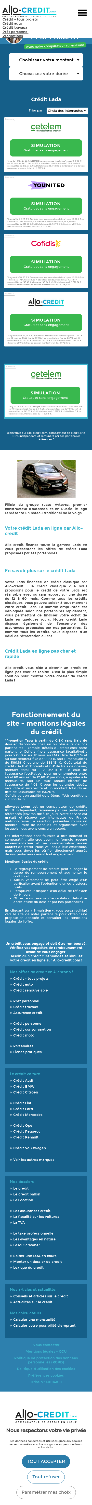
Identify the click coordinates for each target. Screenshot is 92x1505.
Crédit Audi (23, 1081)
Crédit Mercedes (27, 1115)
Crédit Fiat (22, 1103)
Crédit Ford (23, 1109)
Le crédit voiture (25, 1074)
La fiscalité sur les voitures (36, 1217)
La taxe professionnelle (33, 1233)
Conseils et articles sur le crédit (40, 1296)
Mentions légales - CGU (46, 1351)
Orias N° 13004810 (46, 1382)
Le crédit (21, 1188)
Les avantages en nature (34, 1239)
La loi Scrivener (26, 1245)
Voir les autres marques (33, 1160)
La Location (23, 1200)
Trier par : (36, 110)
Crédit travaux (14, 28)
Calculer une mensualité (34, 1320)
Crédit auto (12, 24)
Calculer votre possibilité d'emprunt (44, 1326)
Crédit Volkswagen (29, 1148)
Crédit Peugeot (26, 1131)
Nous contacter (46, 1345)
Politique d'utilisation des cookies (46, 1369)
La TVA (19, 1223)
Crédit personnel (27, 1024)
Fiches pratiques (27, 1052)
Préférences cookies (46, 1375)
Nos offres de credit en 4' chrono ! (41, 972)
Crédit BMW (24, 1086)
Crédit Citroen (25, 1092)
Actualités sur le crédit (33, 1302)
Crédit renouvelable (30, 990)
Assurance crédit (27, 1013)
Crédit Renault (26, 1137)
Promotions (12, 36)
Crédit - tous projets (20, 19)
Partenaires (23, 1046)
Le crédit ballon (26, 1194)
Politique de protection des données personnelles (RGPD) (46, 1360)
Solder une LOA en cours (34, 1256)
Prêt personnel (15, 32)
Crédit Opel (23, 1126)
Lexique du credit (28, 1268)
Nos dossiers (22, 1182)
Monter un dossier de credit (37, 1262)
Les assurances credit (32, 1211)
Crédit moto (23, 1035)
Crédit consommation (32, 1029)
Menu (82, 13)
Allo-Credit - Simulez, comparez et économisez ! (29, 11)
